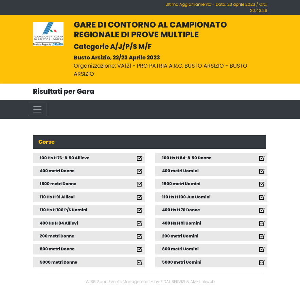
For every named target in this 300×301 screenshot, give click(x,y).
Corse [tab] (46, 142)
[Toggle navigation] (37, 109)
